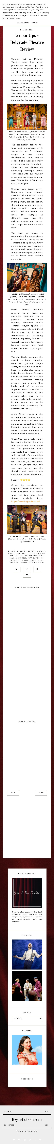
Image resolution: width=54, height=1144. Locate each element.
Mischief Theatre (20, 560)
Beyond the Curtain (27, 1120)
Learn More (23, 23)
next (40, 793)
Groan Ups (39, 553)
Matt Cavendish (36, 558)
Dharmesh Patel (25, 553)
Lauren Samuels (18, 558)
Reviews (14, 563)
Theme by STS (30, 1132)
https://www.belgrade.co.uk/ (25, 501)
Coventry (32, 551)
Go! (46, 1111)
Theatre (24, 563)
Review (38, 560)
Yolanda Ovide (36, 563)
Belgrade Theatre (17, 551)
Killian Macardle (34, 556)
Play (32, 560)
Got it (35, 23)
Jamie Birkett (17, 556)
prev (13, 793)
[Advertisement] (27, 827)
